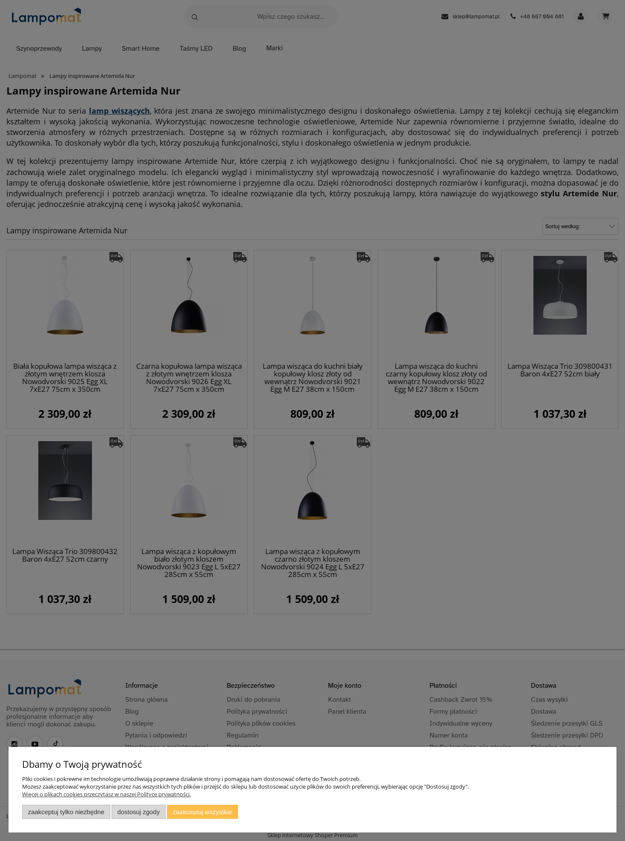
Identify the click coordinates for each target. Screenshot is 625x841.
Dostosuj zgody (138, 811)
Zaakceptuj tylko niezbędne (66, 811)
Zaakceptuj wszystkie (202, 811)
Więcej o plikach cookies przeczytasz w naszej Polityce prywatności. (106, 794)
